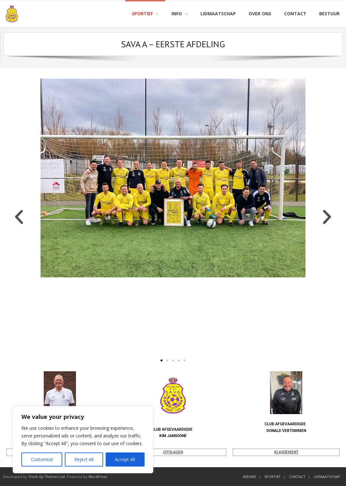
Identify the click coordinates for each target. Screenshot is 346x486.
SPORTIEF (272, 476)
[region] (83, 439)
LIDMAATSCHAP (327, 476)
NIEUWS (249, 476)
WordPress (97, 476)
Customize (42, 459)
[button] (19, 217)
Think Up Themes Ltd (46, 476)
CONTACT (297, 476)
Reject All (84, 459)
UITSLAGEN (173, 452)
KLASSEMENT (286, 452)
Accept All (125, 459)
